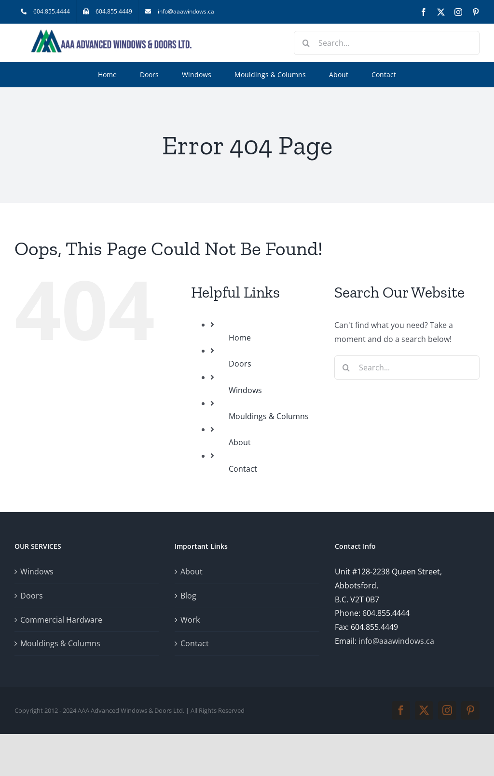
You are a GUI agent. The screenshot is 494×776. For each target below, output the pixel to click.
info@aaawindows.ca (396, 641)
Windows (245, 390)
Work (190, 619)
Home (240, 337)
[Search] (306, 43)
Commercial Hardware (61, 619)
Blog (188, 595)
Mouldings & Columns (269, 416)
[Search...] (387, 43)
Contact (243, 468)
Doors (240, 363)
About (240, 442)
